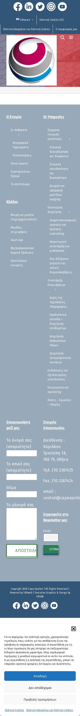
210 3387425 (62, 470)
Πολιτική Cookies (14, 710)
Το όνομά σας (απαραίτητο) (21, 447)
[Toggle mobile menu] (71, 37)
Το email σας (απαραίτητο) (21, 470)
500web (27, 592)
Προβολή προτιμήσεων (40, 699)
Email (47, 531)
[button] (73, 629)
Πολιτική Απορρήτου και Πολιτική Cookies (49, 710)
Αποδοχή (40, 676)
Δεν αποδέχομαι (40, 688)
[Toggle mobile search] (62, 37)
